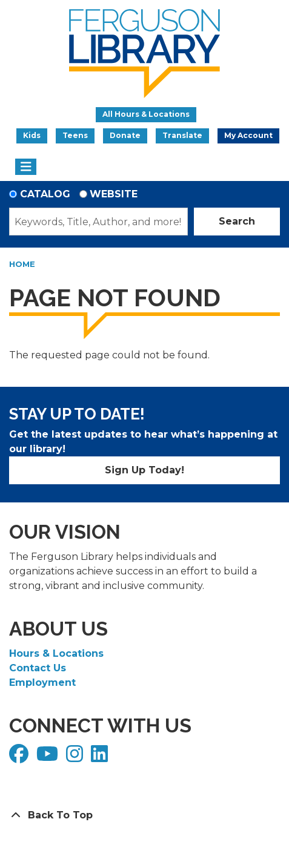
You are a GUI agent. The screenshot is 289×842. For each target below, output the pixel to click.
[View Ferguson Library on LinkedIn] (101, 757)
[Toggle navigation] (25, 167)
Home (22, 264)
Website (114, 194)
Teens (75, 135)
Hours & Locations (56, 653)
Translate (182, 135)
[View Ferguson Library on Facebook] (20, 757)
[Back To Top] (144, 815)
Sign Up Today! (144, 470)
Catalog (45, 194)
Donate (125, 135)
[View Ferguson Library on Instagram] (76, 757)
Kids (32, 135)
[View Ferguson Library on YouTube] (48, 757)
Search (237, 221)
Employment (42, 682)
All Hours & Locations (146, 114)
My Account (248, 135)
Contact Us (37, 668)
